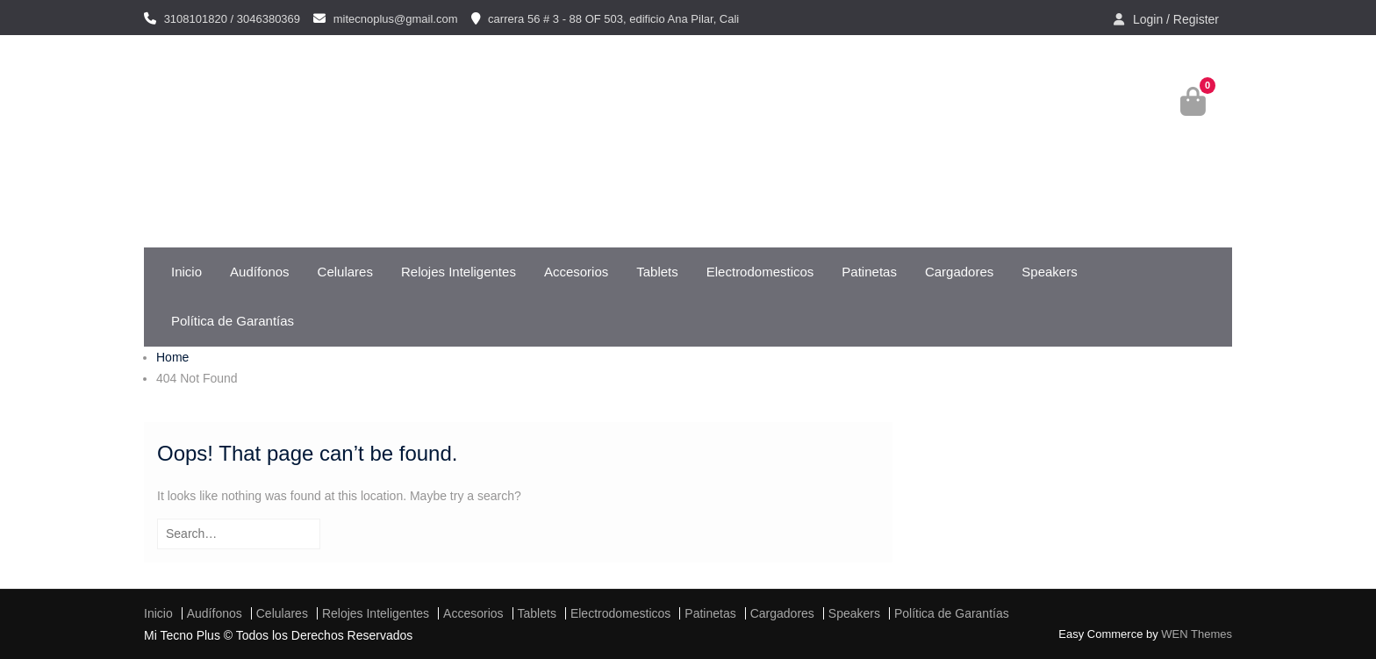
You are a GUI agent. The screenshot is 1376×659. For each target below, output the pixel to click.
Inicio (186, 271)
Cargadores (959, 271)
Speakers (1049, 271)
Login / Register (1176, 19)
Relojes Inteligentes (458, 271)
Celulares (345, 271)
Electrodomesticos (760, 271)
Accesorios (576, 271)
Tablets (657, 271)
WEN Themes (1196, 634)
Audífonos (260, 271)
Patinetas (869, 271)
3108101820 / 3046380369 (232, 18)
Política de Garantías (232, 320)
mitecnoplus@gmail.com (395, 18)
